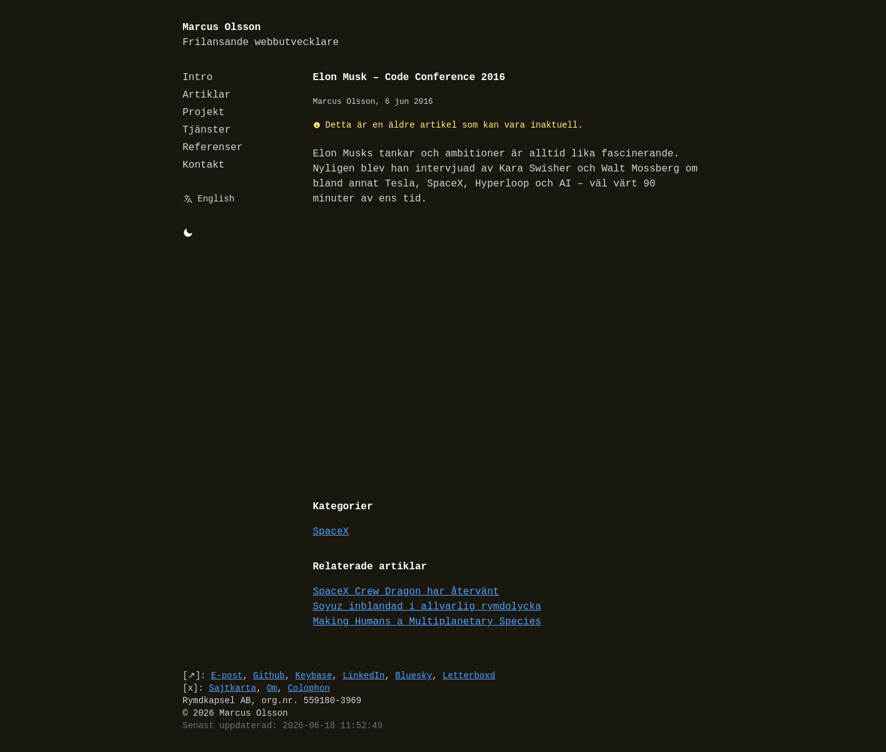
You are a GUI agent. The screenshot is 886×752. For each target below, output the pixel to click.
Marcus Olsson (261, 35)
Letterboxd (469, 675)
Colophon (309, 688)
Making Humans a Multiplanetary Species (427, 622)
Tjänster (207, 130)
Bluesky (413, 675)
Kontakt (204, 165)
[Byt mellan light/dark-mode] (188, 232)
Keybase (314, 675)
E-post (226, 675)
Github (268, 675)
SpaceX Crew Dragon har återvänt (406, 592)
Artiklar (207, 95)
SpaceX (331, 532)
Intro (198, 77)
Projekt (204, 112)
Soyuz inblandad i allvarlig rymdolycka (427, 607)
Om (272, 688)
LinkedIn (363, 675)
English (216, 199)
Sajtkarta (233, 688)
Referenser (213, 148)
